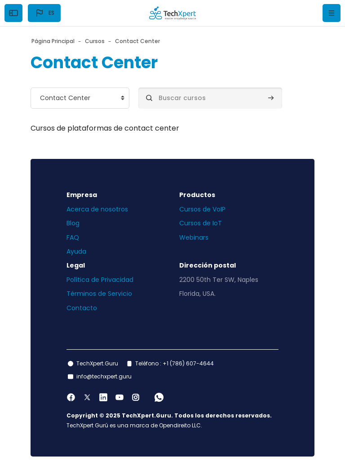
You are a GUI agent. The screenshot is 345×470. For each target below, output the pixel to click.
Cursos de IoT (200, 223)
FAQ (72, 237)
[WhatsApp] (159, 397)
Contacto (81, 307)
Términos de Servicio (99, 293)
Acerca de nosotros (97, 209)
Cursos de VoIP (202, 209)
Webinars (193, 237)
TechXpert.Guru (97, 363)
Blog (73, 223)
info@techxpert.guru (104, 376)
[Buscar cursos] (210, 98)
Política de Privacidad (99, 279)
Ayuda (76, 251)
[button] (44, 13)
